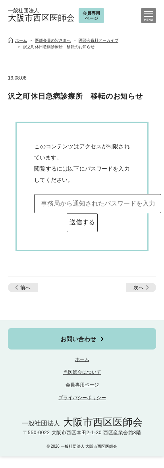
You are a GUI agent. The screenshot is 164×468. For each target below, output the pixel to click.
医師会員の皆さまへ (53, 40)
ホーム (82, 359)
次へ (138, 288)
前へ (25, 288)
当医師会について (82, 372)
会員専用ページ (82, 385)
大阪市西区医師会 (41, 15)
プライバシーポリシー (82, 397)
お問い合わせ (78, 339)
